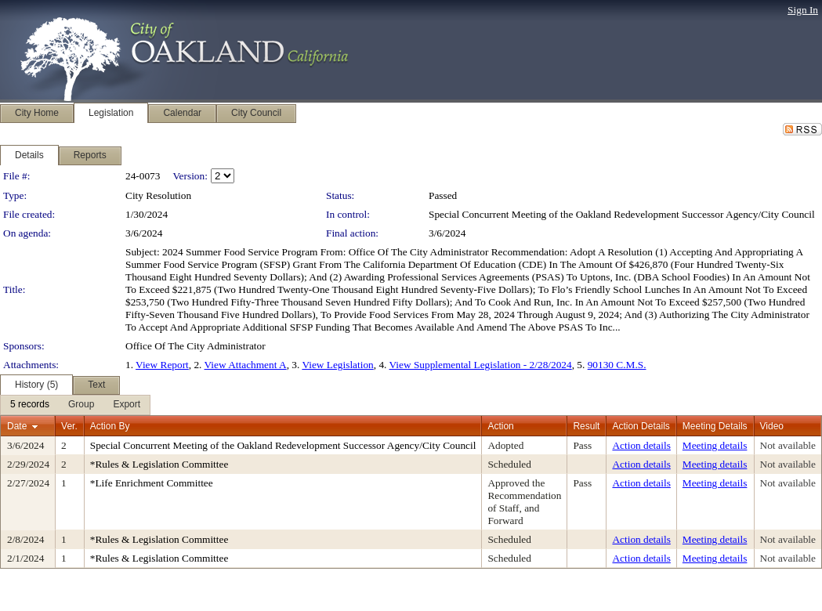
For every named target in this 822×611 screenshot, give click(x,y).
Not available (788, 445)
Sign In (803, 10)
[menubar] (75, 405)
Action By (110, 426)
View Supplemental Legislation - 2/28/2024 (480, 365)
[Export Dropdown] (126, 405)
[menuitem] (30, 405)
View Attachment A (246, 365)
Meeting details (715, 445)
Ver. (69, 426)
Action (500, 426)
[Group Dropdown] (81, 405)
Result (586, 426)
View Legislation (337, 365)
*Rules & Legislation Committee (159, 464)
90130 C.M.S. (617, 365)
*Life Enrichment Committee (151, 483)
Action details (641, 445)
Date (17, 426)
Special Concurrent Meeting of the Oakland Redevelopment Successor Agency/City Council (622, 214)
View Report (162, 365)
